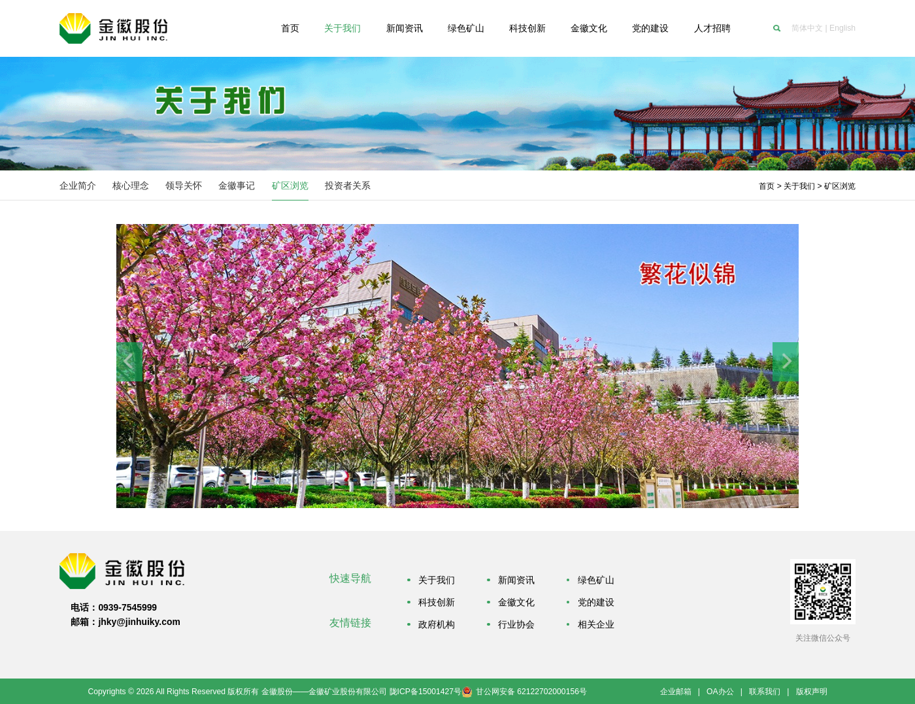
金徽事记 (236, 185)
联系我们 (764, 691)
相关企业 (596, 624)
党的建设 (596, 602)
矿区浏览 (290, 185)
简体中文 (807, 28)
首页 (766, 186)
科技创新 (436, 602)
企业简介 (77, 185)
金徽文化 (516, 602)
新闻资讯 (516, 580)
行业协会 (516, 624)
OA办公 (720, 691)
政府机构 (436, 624)
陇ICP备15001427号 (425, 691)
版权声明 (811, 691)
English (842, 28)
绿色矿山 (596, 580)
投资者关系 (348, 185)
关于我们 (799, 186)
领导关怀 (183, 185)
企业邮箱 (675, 691)
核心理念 (130, 185)
